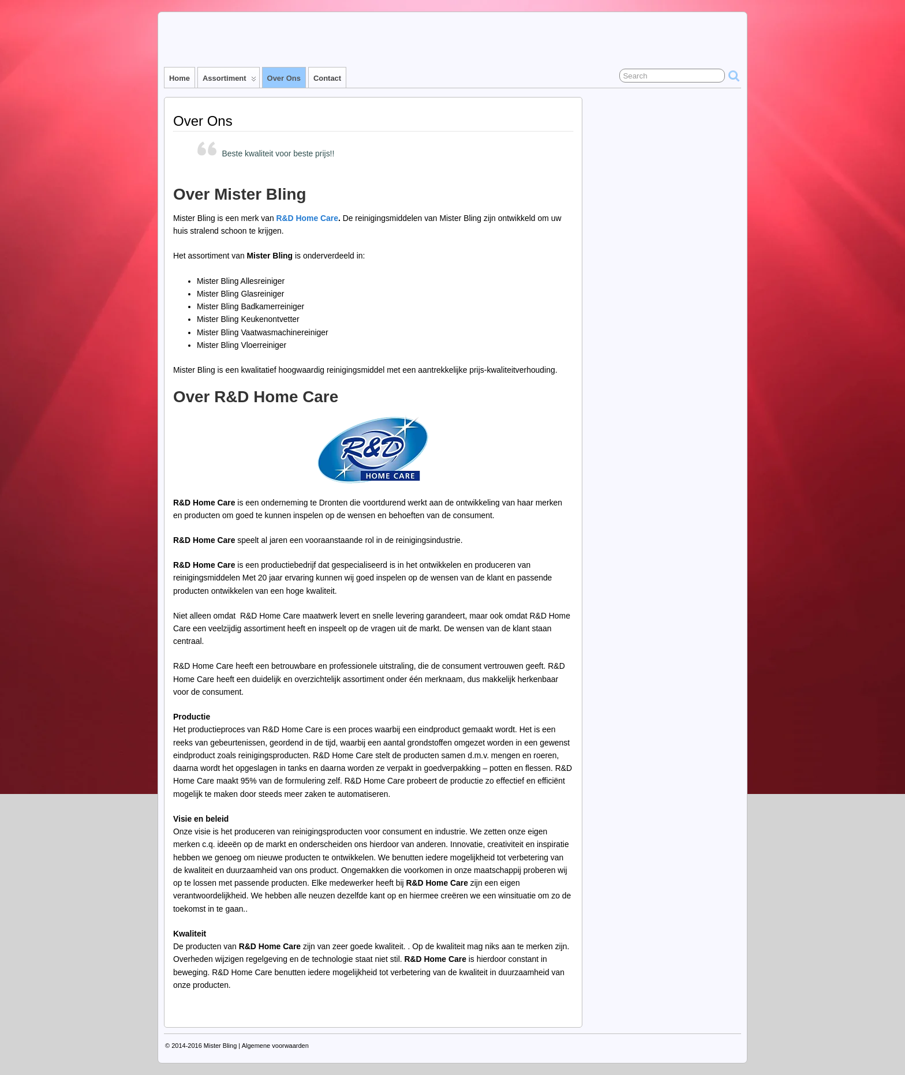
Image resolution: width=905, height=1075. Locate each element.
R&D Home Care (307, 218)
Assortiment (229, 81)
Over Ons (284, 78)
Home (179, 78)
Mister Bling (220, 1045)
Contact (327, 78)
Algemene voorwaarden (275, 1045)
